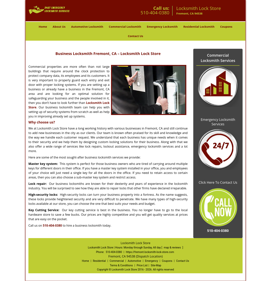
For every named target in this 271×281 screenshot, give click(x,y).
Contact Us (135, 36)
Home (43, 26)
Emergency (151, 260)
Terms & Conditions (121, 265)
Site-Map (156, 265)
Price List (142, 265)
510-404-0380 (155, 12)
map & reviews (172, 247)
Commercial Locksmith (125, 26)
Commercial (117, 260)
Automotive (134, 260)
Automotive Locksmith (87, 26)
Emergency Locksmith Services (218, 121)
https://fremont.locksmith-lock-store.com (150, 252)
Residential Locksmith (199, 26)
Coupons (226, 26)
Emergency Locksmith (162, 26)
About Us (59, 26)
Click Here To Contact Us (218, 182)
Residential (99, 260)
